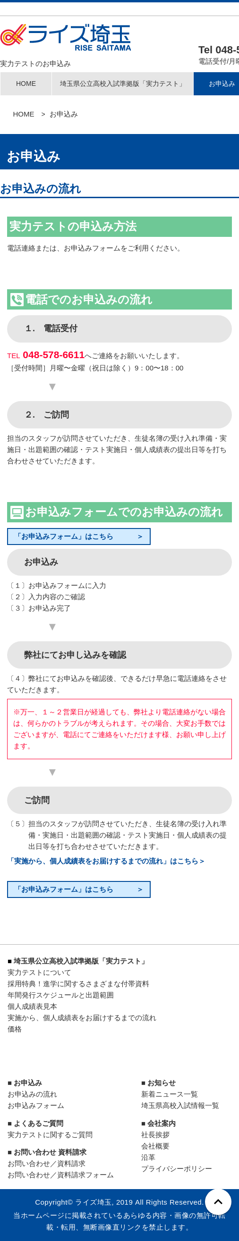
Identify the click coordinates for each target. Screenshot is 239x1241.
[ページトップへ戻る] (218, 1202)
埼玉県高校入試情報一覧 (180, 1105)
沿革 (148, 1157)
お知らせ (161, 1083)
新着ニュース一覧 (169, 1094)
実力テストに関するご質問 (50, 1135)
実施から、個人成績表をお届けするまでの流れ (82, 1018)
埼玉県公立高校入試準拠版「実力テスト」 (123, 83)
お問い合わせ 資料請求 (50, 1152)
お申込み (28, 1083)
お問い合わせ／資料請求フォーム (61, 1175)
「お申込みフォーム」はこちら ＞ (79, 536)
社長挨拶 (155, 1135)
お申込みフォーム (36, 1105)
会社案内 (161, 1123)
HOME (26, 83)
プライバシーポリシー (176, 1169)
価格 (15, 1029)
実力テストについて (39, 972)
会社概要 (155, 1146)
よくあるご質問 (38, 1123)
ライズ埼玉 (93, 1202)
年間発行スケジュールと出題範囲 (61, 995)
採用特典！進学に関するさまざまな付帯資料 (78, 984)
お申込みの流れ (32, 1094)
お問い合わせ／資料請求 (46, 1163)
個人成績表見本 (32, 1006)
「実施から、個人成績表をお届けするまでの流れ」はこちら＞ (106, 861)
